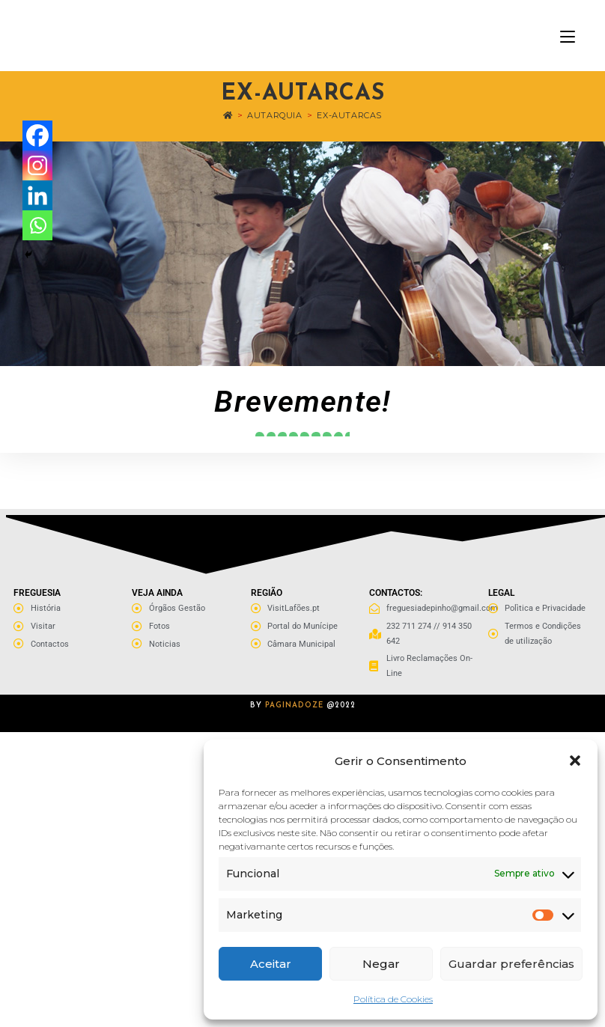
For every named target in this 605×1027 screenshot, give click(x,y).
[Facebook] (37, 135)
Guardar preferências (511, 964)
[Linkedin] (37, 195)
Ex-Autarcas (349, 115)
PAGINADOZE (294, 705)
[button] (575, 760)
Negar (381, 964)
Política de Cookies (393, 999)
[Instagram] (37, 165)
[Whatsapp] (37, 225)
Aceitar (270, 964)
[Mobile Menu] (567, 35)
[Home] (228, 115)
